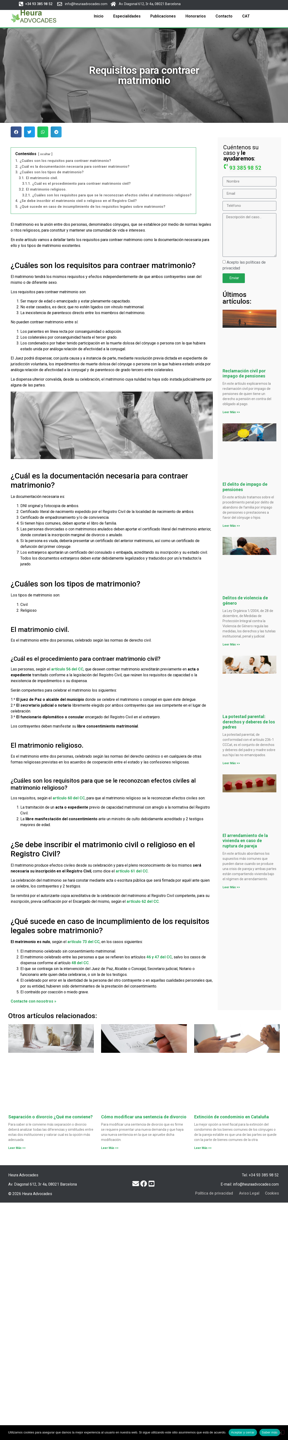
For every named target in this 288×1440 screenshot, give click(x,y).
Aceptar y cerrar (242, 1432)
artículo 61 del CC (132, 871)
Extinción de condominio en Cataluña (231, 1116)
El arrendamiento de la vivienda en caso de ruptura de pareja (245, 840)
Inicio (99, 16)
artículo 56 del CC (67, 669)
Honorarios (195, 16)
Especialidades (127, 16)
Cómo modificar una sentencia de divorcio (143, 1116)
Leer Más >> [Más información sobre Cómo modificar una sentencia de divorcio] (110, 1148)
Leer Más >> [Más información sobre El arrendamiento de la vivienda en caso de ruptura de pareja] (231, 887)
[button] (38, 4)
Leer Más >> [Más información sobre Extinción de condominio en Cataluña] (203, 1148)
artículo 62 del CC (143, 901)
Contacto (224, 16)
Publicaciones (163, 16)
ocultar (45, 154)
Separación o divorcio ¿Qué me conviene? (50, 1116)
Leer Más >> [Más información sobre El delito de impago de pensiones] (231, 525)
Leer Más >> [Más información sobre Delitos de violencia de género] (231, 644)
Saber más (270, 1432)
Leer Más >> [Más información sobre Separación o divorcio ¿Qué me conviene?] (17, 1148)
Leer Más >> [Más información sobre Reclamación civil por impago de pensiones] (231, 412)
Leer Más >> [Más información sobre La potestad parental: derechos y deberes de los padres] (231, 763)
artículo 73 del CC (83, 941)
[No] (280, 1432)
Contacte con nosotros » (33, 1001)
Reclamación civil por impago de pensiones (244, 373)
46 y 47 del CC (159, 957)
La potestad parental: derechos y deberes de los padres (249, 721)
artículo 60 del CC (69, 798)
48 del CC (80, 963)
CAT (246, 16)
